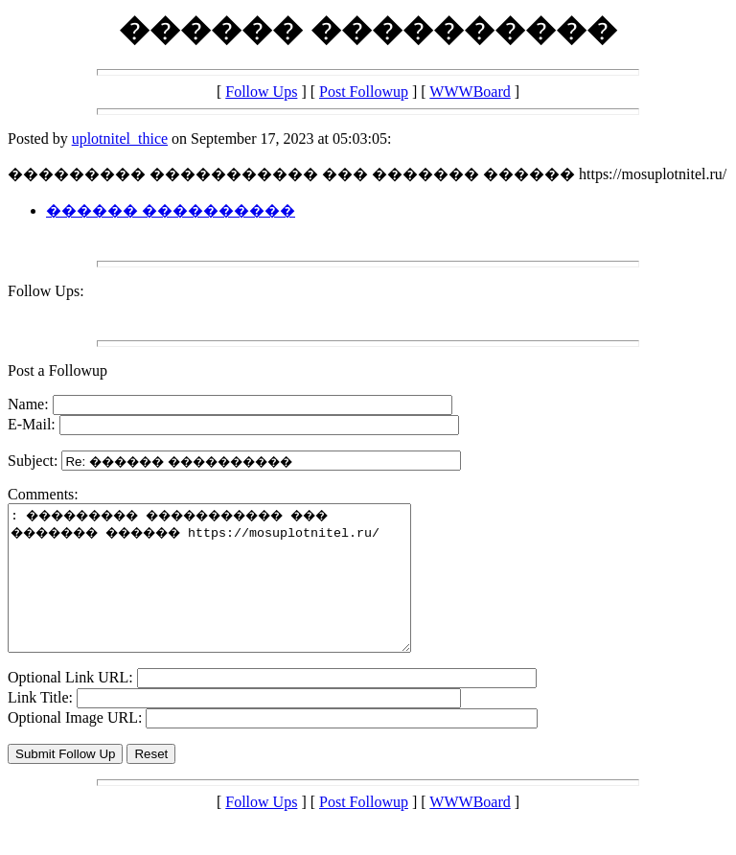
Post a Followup (57, 370)
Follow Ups (261, 91)
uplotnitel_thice (120, 138)
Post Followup (363, 91)
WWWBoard (469, 91)
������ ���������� (170, 210)
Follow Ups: (46, 291)
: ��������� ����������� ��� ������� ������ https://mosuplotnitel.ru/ (233, 592)
